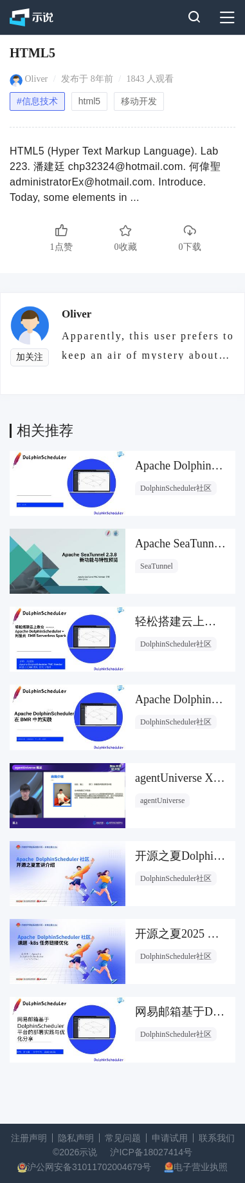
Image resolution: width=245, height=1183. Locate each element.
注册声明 (29, 1137)
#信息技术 (37, 101)
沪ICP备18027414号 (151, 1152)
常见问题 (123, 1137)
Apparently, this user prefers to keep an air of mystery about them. (148, 345)
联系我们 (217, 1137)
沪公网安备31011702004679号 (89, 1167)
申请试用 (170, 1137)
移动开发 (139, 101)
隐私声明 (76, 1137)
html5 (89, 101)
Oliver (36, 79)
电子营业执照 (201, 1167)
